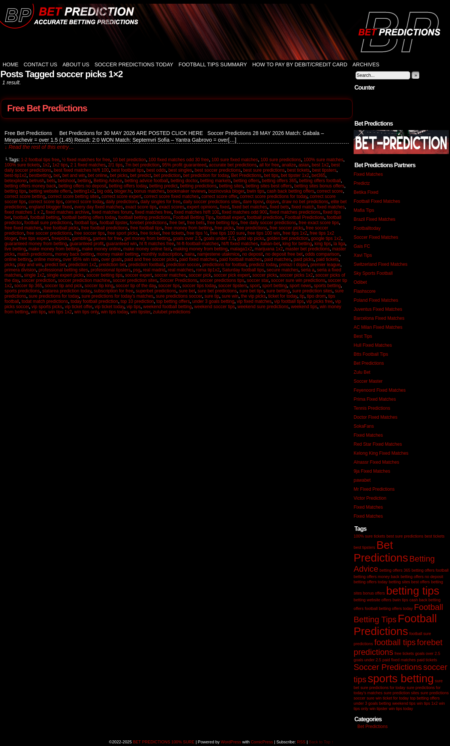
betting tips (15, 191)
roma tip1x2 (208, 270)
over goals (111, 259)
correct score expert (121, 196)
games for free (107, 238)
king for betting (297, 243)
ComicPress (262, 742)
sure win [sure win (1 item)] (374, 698)
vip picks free (319, 301)
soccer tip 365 (28, 285)
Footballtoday (367, 228)
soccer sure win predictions (298, 280)
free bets (196, 222)
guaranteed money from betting (35, 243)
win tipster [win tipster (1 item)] (378, 708)
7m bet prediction (142, 165)
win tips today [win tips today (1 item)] (401, 708)
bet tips (271, 175)
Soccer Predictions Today (133, 64)
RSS (301, 742)
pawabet (362, 480)
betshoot (66, 180)
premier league (325, 264)
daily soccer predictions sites (211, 201)
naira (189, 254)
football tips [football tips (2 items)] (395, 642)
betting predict (163, 186)
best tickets (298, 170)
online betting (17, 259)
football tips (85, 222)
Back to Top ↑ (321, 742)
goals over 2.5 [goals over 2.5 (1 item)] (427, 653)
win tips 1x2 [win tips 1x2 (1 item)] (427, 703)
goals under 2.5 (219, 238)
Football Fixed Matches (377, 201)
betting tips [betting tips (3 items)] (413, 590)
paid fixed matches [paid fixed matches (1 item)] (399, 660)
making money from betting (200, 249)
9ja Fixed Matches (372, 471)
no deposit (252, 254)
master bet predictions (307, 249)
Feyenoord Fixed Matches (380, 390)
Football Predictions (304, 217)
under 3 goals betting (213, 301)
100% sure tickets (22, 165)
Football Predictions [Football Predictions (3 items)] (395, 624)
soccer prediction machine (84, 280)
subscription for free (113, 291)
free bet (177, 222)
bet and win (73, 175)
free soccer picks (286, 228)
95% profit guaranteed (184, 165)
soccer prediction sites (135, 280)
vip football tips (289, 301)
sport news (300, 285)
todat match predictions (44, 301)
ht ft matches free (157, 243)
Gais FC (362, 246)
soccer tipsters (232, 285)
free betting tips (222, 222)
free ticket (150, 233)
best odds (156, 170)
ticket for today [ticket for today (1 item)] (396, 698)
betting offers (246, 180)
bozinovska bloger (226, 191)
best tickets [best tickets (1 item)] (434, 536)
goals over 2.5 (187, 238)
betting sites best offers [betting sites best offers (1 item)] (409, 582)
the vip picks (253, 296)
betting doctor (184, 180)
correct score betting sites (73, 196)
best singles (180, 170)
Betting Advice (108, 180)
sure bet (187, 291)
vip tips (134, 306)
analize (289, 165)
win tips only (86, 312)
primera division (20, 270)
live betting (15, 249)
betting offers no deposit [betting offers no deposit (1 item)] (421, 576)
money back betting (74, 254)
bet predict (140, 175)
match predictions (34, 254)
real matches (181, 270)
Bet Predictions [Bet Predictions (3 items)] (381, 551)
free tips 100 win (264, 233)
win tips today (114, 312)
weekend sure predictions (262, 306)
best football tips (127, 170)
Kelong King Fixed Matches (381, 453)
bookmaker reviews (186, 191)
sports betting (327, 285)
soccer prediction (38, 280)
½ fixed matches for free (86, 159)
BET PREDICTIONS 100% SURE (225, 32)
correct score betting (24, 196)
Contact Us (40, 64)
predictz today (263, 264)
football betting (45, 217)
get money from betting (147, 238)
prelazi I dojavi (293, 264)
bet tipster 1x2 (295, 175)
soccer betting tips (104, 275)
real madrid (154, 270)
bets (51, 180)
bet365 (319, 175)
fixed (224, 207)
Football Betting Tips (193, 217)
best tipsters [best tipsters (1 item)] (364, 547)
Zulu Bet (362, 372)
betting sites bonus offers (319, 186)
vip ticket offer (78, 306)
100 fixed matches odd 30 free (178, 159)
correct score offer (219, 196)
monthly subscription (161, 254)
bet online (97, 175)
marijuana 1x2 (269, 249)
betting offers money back (30, 186)
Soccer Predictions (178, 280)
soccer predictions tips (222, 280)
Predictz (362, 183)
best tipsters (324, 170)
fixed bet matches (249, 207)
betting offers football (320, 180)
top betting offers (173, 301)
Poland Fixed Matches (376, 300)
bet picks (119, 175)
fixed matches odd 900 (244, 212)
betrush (36, 180)
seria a (307, 270)
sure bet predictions (217, 291)
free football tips (146, 228)
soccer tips (169, 285)
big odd (104, 191)
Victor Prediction (370, 498)
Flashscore (365, 291)
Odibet (360, 282)
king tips (323, 243)
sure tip (211, 296)
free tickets (173, 233)
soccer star (257, 280)
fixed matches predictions (295, 212)
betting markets (215, 180)
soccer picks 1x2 (296, 275)
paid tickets (327, 259)
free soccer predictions (49, 233)
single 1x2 (34, 275)
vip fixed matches (254, 301)
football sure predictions (48, 222)
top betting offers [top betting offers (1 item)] (425, 698)
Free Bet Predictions (47, 108)
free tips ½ (197, 233)
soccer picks (264, 275)
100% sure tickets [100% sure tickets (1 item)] (369, 536)
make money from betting (53, 249)
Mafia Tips (364, 210)
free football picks (61, 228)
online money (47, 259)
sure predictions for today (54, 296)
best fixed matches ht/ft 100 (81, 170)
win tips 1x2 (60, 312)
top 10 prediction (137, 301)
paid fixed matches (198, 259)
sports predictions (22, 291)
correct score (330, 191)
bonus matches (149, 191)
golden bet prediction (287, 238)
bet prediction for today (205, 175)
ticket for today (282, 296)
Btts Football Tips (371, 354)
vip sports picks (47, 306)
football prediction (264, 217)
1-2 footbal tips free (40, 159)
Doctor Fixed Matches (376, 417)
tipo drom (316, 296)
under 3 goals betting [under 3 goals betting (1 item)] (372, 703)
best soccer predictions (218, 170)
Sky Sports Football (373, 273)
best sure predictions (264, 170)
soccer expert (138, 275)
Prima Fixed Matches (375, 399)
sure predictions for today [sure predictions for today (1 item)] (382, 687)
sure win (230, 296)
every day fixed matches (98, 207)
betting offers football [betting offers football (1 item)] (429, 570)
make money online (101, 249)
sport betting (274, 285)
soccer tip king (98, 285)
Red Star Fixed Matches (378, 444)
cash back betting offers (291, 191)
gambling (81, 238)
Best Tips (363, 336)
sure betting (278, 291)
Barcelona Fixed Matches (379, 318)
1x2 (46, 165)
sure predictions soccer (179, 296)
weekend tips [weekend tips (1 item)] (404, 703)
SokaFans (364, 426)
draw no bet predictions (305, 201)
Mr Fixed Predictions (374, 489)
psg (136, 270)
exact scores (171, 207)
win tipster (140, 312)
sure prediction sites (312, 291)
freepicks (60, 238)
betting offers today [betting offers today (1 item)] (370, 582)
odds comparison (322, 254)
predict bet (55, 264)
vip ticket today (109, 306)
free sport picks (122, 233)
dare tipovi (253, 201)
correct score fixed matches (171, 196)
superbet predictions (156, 291)
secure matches (282, 270)
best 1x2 (320, 165)
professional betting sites (63, 270)
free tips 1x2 (295, 233)
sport (255, 285)
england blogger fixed (50, 207)
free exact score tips (319, 222)
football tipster (114, 222)
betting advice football (146, 180)
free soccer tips (89, 233)
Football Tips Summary (212, 64)
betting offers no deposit (82, 186)
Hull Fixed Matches (373, 345)
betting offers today (128, 186)
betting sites (231, 186)
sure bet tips (251, 291)
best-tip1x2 (15, 175)
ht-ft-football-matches (198, 243)
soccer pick (200, 275)
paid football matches (240, 259)
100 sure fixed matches (235, 159)
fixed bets (279, 207)
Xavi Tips (363, 255)
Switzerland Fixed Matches (380, 264)
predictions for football (224, 264)
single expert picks (65, 275)
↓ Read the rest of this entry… (39, 147)
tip (302, 296)
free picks (224, 228)
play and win (29, 264)
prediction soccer (183, 264)
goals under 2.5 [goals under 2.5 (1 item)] (367, 660)
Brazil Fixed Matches (374, 219)
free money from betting (188, 228)
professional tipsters (110, 270)
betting (84, 180)
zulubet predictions (171, 312)
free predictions (251, 228)
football (20, 217)
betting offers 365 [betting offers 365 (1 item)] (395, 570)
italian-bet (270, 243)
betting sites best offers (269, 186)
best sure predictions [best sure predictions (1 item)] (404, 536)
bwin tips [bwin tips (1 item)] (400, 600)
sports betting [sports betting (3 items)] (401, 678)
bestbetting (40, 175)
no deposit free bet (284, 254)
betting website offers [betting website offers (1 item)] (373, 600)
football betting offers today (89, 217)
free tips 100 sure (227, 233)
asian (303, 165)
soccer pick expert (232, 275)
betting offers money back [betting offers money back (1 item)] (376, 576)
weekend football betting (167, 306)
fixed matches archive (67, 212)
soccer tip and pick (63, 285)
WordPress (231, 742)
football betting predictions (144, 217)
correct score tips (45, 201)
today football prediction (94, 301)
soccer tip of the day (136, 285)
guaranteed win (121, 243)
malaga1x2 (241, 249)
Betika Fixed (366, 192)
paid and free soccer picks (150, 259)
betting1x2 (84, 191)
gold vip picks (250, 238)
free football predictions (104, 228)
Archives (366, 64)
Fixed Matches (368, 174)
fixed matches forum (112, 212)
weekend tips (304, 306)
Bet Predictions (246, 175)
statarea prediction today (67, 291)
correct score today (84, 201)
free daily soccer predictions (268, 222)
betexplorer (15, 180)
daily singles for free (161, 201)
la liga (339, 243)
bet (57, 175)
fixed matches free (153, 212)
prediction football (146, 264)
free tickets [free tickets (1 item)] (404, 653)
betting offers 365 (279, 180)
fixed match (302, 207)
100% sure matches (323, 159)
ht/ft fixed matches (239, 243)
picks (9, 264)
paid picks (304, 259)
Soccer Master (368, 381)
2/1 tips (115, 165)
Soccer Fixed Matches (376, 237)
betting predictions (198, 186)
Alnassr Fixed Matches (376, 462)
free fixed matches (22, 228)
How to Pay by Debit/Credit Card (299, 64)
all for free (269, 165)
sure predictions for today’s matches (117, 296)
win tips (38, 312)
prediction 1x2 (82, 264)
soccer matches (170, 275)
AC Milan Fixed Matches (378, 327)
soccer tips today (199, 285)
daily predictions (122, 201)
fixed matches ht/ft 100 (196, 212)
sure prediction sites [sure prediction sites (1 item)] (401, 693)
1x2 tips (60, 165)
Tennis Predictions (372, 408)
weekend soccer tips (214, 306)
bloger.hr (123, 191)
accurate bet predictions (232, 165)
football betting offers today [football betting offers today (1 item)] (389, 608)
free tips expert (34, 238)
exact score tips (140, 207)
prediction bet (112, 264)
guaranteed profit (86, 243)
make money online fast (147, 249)
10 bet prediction (129, 159)
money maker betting (117, 254)
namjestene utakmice (218, 254)
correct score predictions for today (273, 196)
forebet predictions (148, 222)
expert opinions (202, 207)
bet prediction (167, 175)
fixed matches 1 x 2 (23, 212)
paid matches (277, 259)
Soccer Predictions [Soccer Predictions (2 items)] (388, 667)
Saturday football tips (243, 270)
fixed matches (331, 207)
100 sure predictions (281, 159)
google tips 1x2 (326, 238)
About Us (76, 64)
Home (10, 64)
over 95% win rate (81, 259)
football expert (230, 217)
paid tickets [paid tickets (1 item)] (427, 660)
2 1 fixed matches (87, 165)
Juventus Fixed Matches (378, 309)
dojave (272, 201)
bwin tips (255, 191)
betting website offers (50, 191)
